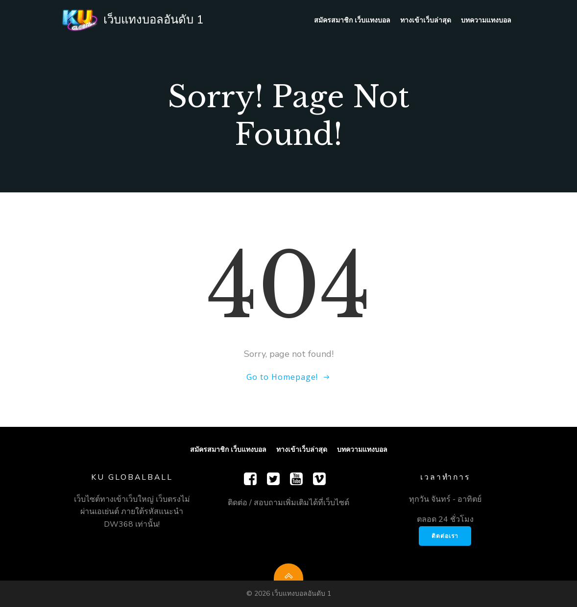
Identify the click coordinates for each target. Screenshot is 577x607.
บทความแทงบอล (486, 19)
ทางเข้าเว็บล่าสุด (425, 19)
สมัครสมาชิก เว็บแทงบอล (352, 19)
